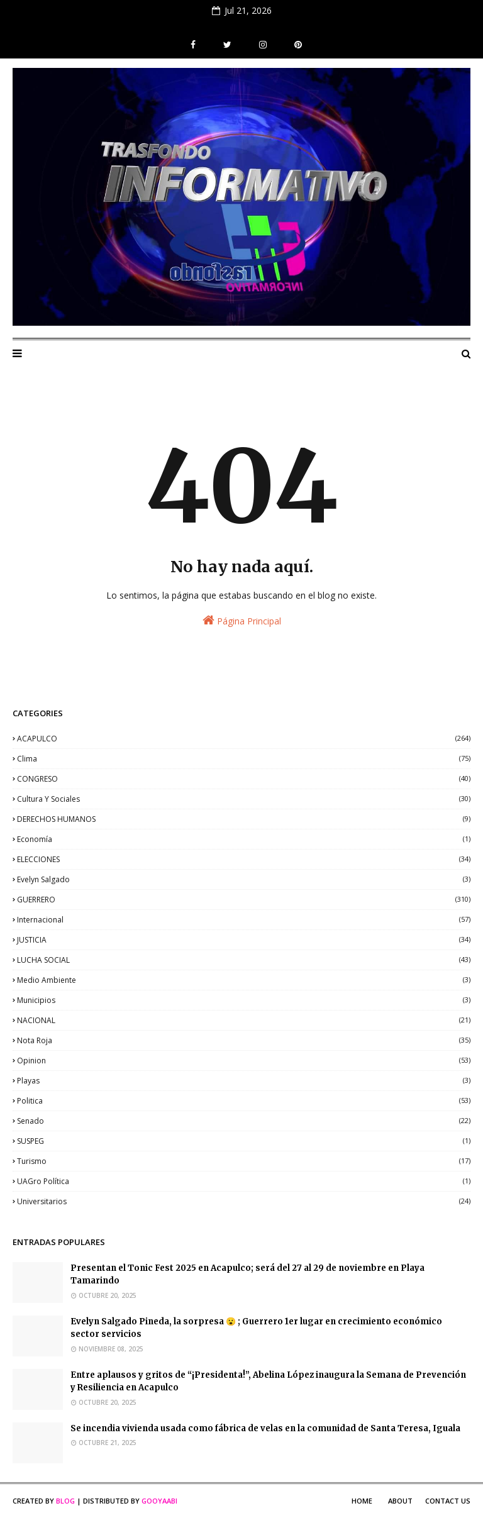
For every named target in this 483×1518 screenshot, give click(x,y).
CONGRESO (243, 778)
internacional (243, 919)
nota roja (243, 1040)
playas (243, 1080)
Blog (65, 1500)
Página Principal (242, 620)
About (400, 1500)
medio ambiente (243, 980)
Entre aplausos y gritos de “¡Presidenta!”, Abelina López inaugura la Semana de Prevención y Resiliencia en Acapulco (268, 1381)
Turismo (243, 1161)
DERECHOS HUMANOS (243, 819)
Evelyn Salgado (243, 879)
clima (243, 758)
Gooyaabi (159, 1500)
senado (243, 1121)
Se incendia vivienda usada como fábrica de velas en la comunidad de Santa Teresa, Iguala (265, 1428)
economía (243, 839)
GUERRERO (243, 899)
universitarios (243, 1201)
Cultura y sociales (243, 799)
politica (243, 1100)
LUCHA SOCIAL (243, 960)
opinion (243, 1060)
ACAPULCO (243, 738)
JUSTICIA (243, 939)
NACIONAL (243, 1020)
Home (362, 1500)
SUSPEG (243, 1141)
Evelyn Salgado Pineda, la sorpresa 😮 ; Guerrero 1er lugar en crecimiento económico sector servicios (256, 1328)
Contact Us (447, 1500)
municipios (243, 1000)
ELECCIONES (243, 859)
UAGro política (243, 1181)
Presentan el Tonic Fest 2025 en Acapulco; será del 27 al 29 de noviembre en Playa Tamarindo (247, 1275)
